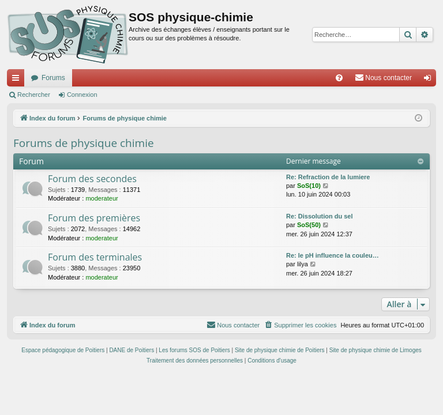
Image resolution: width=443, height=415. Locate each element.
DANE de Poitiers (131, 350)
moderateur (101, 198)
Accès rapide (18, 80)
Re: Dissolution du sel (319, 216)
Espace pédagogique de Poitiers (62, 350)
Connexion (82, 94)
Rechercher (33, 94)
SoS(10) (309, 185)
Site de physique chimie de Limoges (375, 350)
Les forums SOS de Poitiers (194, 350)
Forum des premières (94, 218)
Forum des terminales (95, 257)
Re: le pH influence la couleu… (332, 255)
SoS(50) (309, 224)
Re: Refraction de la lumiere (328, 176)
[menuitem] (339, 77)
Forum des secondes (92, 178)
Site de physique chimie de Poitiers (280, 350)
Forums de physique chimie (83, 142)
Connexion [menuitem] (430, 80)
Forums (53, 78)
